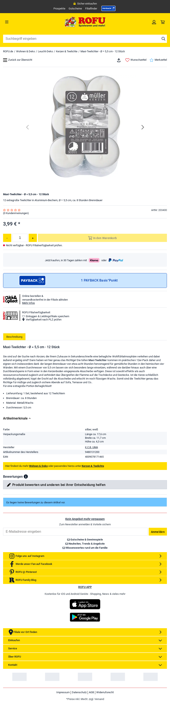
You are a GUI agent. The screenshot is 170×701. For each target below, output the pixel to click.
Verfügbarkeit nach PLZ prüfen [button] (41, 319)
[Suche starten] (163, 39)
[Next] (142, 127)
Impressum (63, 692)
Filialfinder (91, 8)
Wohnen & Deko (25, 51)
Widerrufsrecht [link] (105, 692)
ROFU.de (8, 51)
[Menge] (20, 238)
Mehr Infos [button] (28, 303)
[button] (26, 476)
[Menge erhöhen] (33, 238)
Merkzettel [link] (158, 60)
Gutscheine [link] (75, 8)
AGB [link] (91, 692)
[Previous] (27, 127)
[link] (108, 8)
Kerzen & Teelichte (66, 51)
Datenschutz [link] (79, 692)
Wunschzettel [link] (135, 60)
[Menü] (23, 22)
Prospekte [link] (59, 8)
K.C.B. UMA (91, 447)
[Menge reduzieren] (7, 238)
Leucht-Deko (45, 51)
